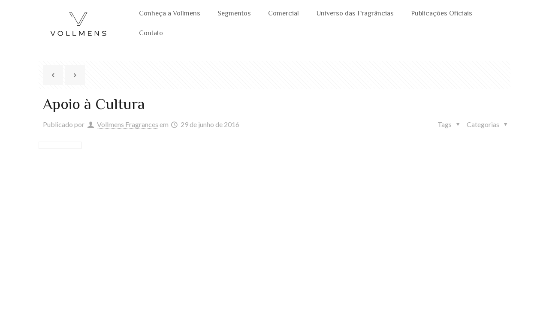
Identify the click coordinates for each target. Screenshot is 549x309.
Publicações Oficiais (441, 14)
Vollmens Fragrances (127, 124)
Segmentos (234, 14)
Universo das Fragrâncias (355, 14)
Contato (151, 33)
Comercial (283, 14)
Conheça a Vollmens (169, 14)
